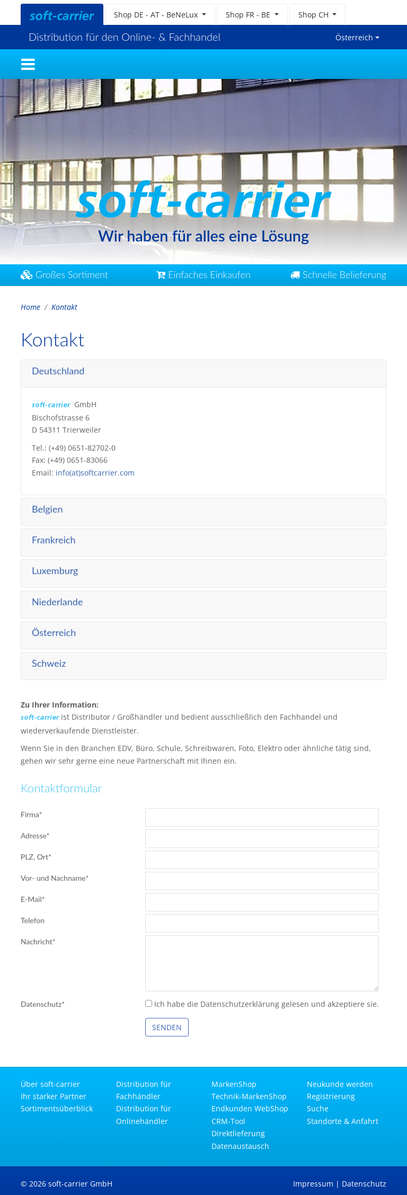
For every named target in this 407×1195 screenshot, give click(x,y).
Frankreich (54, 537)
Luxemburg (55, 568)
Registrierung (331, 1096)
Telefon (33, 918)
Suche (318, 1108)
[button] (160, 15)
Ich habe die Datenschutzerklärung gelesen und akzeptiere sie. (262, 1001)
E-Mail (33, 897)
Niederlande (57, 599)
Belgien (47, 506)
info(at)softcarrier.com (95, 470)
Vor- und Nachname (55, 875)
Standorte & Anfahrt (342, 1121)
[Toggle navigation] (28, 64)
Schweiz (49, 660)
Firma (31, 812)
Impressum (313, 1184)
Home (30, 307)
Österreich (354, 37)
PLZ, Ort (36, 854)
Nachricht (38, 939)
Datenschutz (43, 1001)
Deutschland (58, 368)
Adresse (35, 833)
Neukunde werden (340, 1084)
